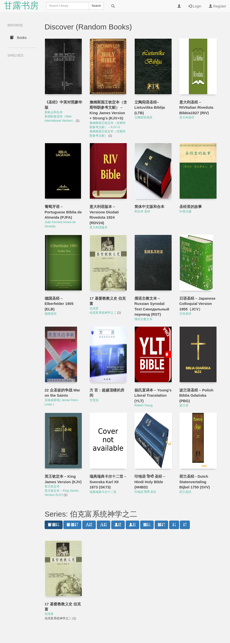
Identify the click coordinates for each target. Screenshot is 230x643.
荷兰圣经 (185, 492)
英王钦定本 (52, 486)
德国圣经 (51, 313)
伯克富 (94, 308)
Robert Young (143, 405)
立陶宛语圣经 (143, 117)
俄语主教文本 (143, 319)
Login (194, 6)
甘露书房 (21, 6)
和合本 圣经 (142, 211)
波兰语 (183, 405)
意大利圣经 (186, 117)
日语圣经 (185, 313)
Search (96, 5)
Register (217, 6)
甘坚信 (94, 400)
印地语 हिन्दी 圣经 (145, 492)
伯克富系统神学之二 (103, 312)
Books (18, 38)
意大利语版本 (99, 227)
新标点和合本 (54, 112)
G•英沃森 (185, 211)
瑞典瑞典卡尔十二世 (103, 492)
